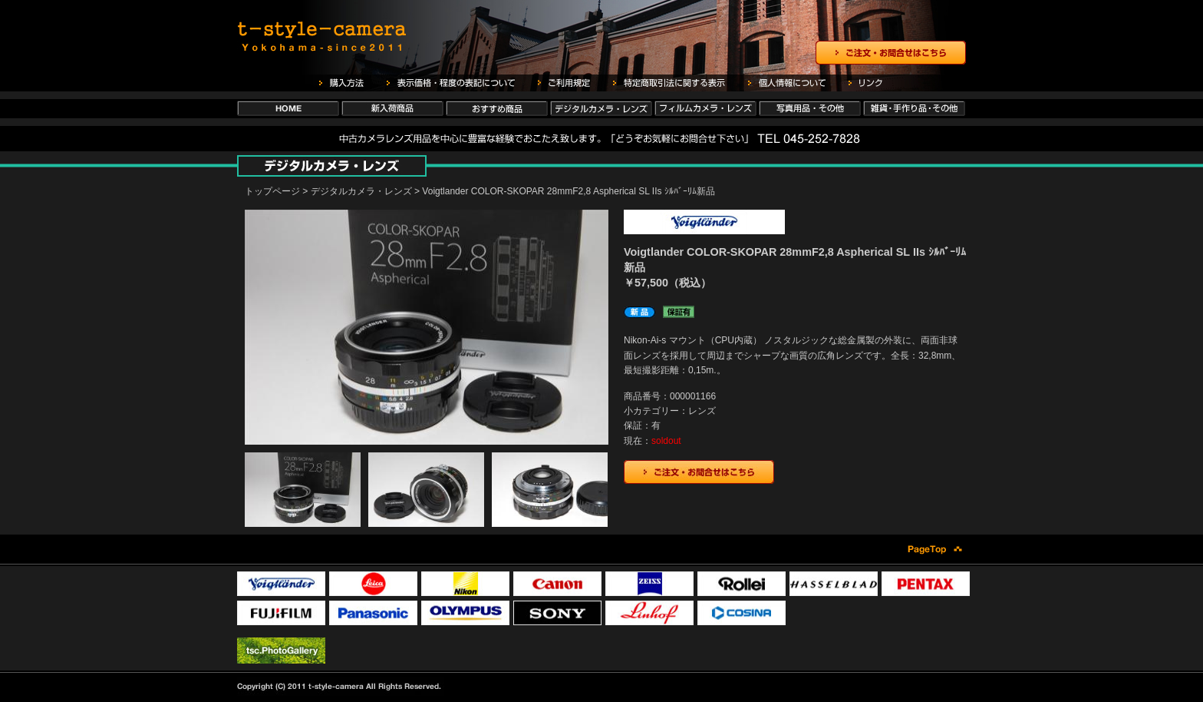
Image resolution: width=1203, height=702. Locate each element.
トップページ (272, 191)
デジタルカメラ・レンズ (361, 191)
